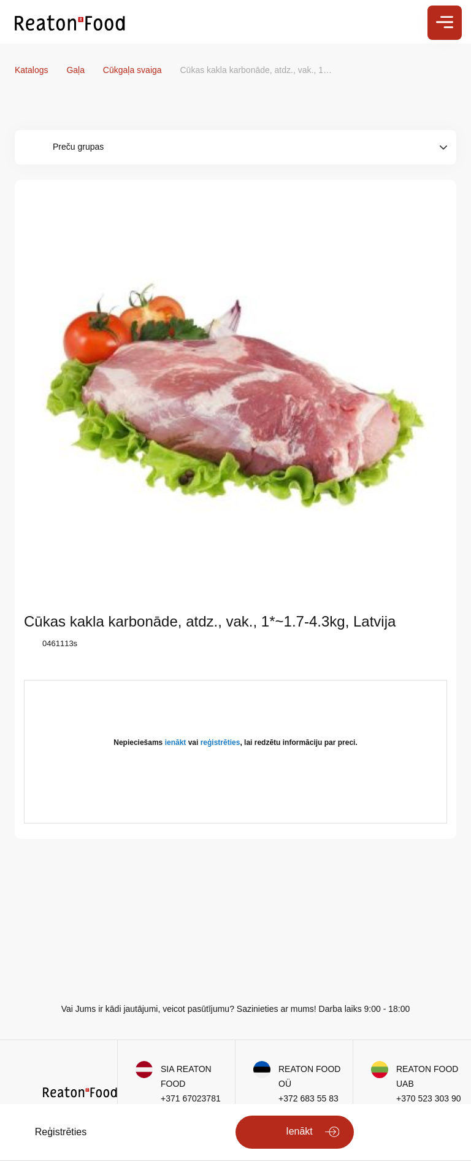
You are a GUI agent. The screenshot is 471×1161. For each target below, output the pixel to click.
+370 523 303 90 (428, 1098)
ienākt (175, 742)
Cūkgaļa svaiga (133, 70)
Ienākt (299, 1131)
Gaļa (76, 70)
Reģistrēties (60, 1132)
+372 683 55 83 (308, 1098)
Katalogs (32, 70)
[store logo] (70, 22)
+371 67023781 (191, 1098)
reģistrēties (220, 742)
